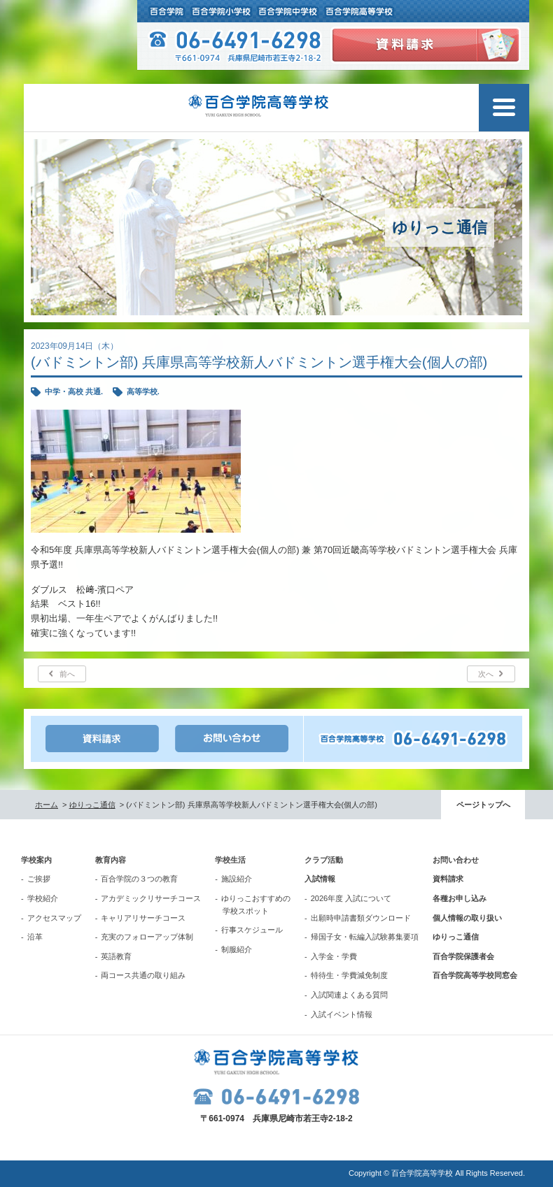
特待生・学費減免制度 (349, 975)
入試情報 (319, 879)
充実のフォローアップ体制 (147, 937)
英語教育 (116, 956)
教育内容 (110, 860)
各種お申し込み (459, 898)
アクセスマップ (54, 918)
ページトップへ (483, 804)
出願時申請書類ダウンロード (361, 918)
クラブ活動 (323, 860)
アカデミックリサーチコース (151, 898)
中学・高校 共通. (74, 391)
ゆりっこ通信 (92, 804)
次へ (485, 674)
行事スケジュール (252, 930)
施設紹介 (236, 879)
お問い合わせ (456, 860)
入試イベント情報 (341, 1014)
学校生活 (230, 860)
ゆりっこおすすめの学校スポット (255, 904)
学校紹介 (42, 898)
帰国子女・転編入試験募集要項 (365, 937)
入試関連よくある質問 (349, 995)
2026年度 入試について (351, 898)
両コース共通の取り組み (143, 975)
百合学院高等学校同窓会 (475, 975)
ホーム (46, 804)
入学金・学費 (334, 956)
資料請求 (448, 879)
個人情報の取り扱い (467, 918)
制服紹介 (236, 949)
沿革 (35, 937)
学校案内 (36, 860)
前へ (67, 674)
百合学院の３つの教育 (139, 879)
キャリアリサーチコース (143, 918)
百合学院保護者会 (463, 956)
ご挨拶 (38, 879)
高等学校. (143, 391)
